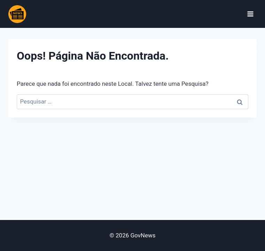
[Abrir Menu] (250, 13)
